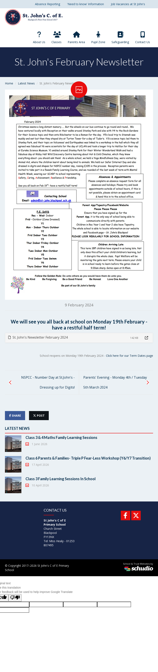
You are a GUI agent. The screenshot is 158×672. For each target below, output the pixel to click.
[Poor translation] (15, 598)
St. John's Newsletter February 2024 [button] (38, 337)
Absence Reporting (47, 4)
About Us (39, 37)
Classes (56, 37)
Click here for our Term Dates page (129, 356)
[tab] (79, 338)
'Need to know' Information (85, 4)
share (15, 415)
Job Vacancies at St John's (128, 4)
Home (9, 83)
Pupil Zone (98, 37)
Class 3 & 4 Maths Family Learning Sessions (61, 437)
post (39, 415)
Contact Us (142, 37)
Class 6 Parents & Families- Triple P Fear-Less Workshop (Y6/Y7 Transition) (88, 458)
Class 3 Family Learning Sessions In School (61, 478)
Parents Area (76, 37)
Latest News (26, 83)
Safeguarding (120, 37)
